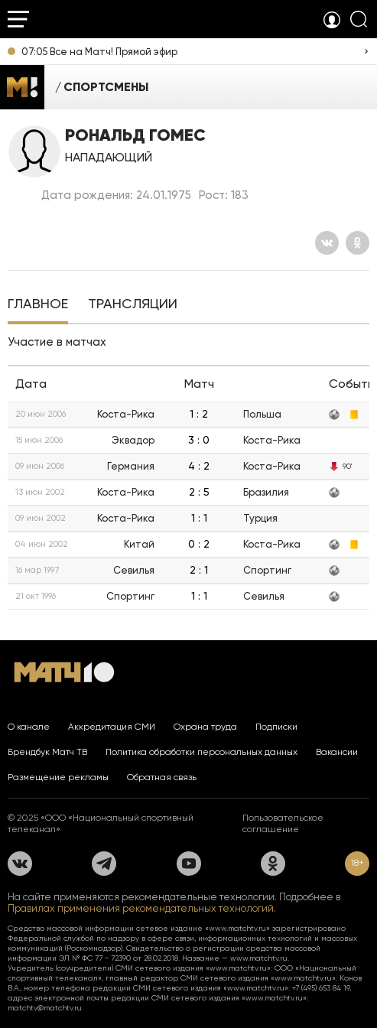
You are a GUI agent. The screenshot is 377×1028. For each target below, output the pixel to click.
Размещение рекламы (58, 777)
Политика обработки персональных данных (201, 752)
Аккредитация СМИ (111, 726)
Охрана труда (205, 726)
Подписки (276, 726)
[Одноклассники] (357, 243)
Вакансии (337, 752)
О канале (29, 726)
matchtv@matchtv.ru (45, 1008)
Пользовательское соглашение (282, 823)
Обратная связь (162, 777)
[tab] (38, 305)
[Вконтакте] (327, 243)
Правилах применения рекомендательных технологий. (142, 908)
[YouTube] (189, 863)
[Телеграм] (104, 863)
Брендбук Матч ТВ (47, 752)
